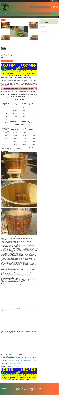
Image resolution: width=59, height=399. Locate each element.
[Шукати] (49, 7)
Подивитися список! (10, 239)
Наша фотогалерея (19, 386)
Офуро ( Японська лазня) (15, 363)
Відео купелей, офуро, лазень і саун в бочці (22, 390)
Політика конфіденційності (36, 397)
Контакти (29, 13)
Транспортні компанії (5, 386)
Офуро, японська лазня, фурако (16, 366)
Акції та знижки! (8, 13)
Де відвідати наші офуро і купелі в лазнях (22, 392)
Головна (2, 13)
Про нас (33, 13)
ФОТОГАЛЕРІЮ (25, 236)
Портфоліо (32, 390)
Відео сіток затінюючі (19, 388)
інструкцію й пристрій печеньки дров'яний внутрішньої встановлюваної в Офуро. (22, 364)
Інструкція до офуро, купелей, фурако (35, 389)
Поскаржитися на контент (27, 397)
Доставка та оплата (22, 13)
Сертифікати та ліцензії (5, 388)
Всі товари (14, 13)
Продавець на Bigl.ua (29, 396)
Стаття (31, 386)
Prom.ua (35, 395)
